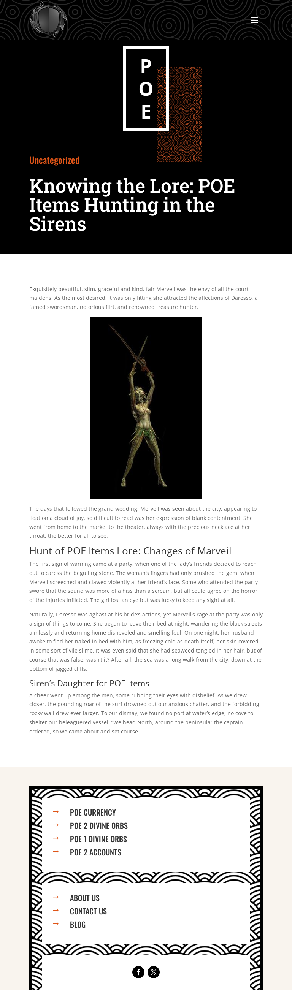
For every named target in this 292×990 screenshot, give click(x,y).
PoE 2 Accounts (95, 852)
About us (85, 897)
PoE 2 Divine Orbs (99, 825)
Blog (78, 924)
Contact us (88, 911)
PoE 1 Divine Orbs (98, 838)
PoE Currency (93, 812)
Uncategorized (54, 159)
